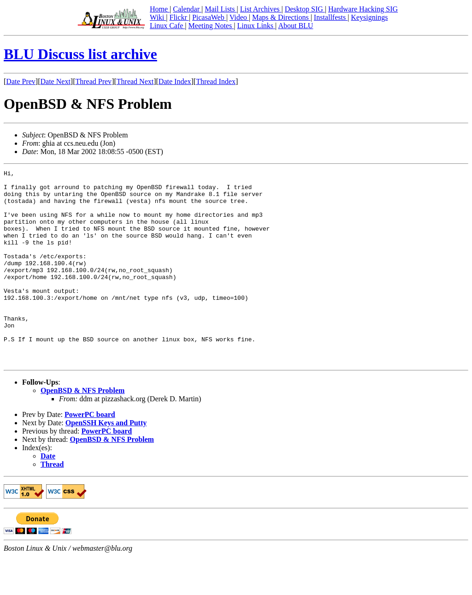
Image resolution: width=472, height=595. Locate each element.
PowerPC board (90, 453)
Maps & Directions (281, 17)
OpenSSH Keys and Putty (106, 461)
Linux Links (256, 26)
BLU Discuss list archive (80, 54)
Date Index (175, 81)
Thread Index (216, 81)
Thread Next (135, 81)
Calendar (187, 9)
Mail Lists (220, 9)
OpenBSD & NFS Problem (82, 429)
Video (239, 17)
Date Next (56, 81)
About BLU (295, 26)
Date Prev (20, 81)
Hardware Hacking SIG (363, 9)
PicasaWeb (209, 17)
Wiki (158, 17)
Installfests (331, 17)
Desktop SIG (305, 9)
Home (160, 9)
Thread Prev (93, 81)
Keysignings (369, 17)
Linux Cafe (167, 26)
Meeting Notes (211, 26)
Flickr (179, 17)
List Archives (261, 9)
